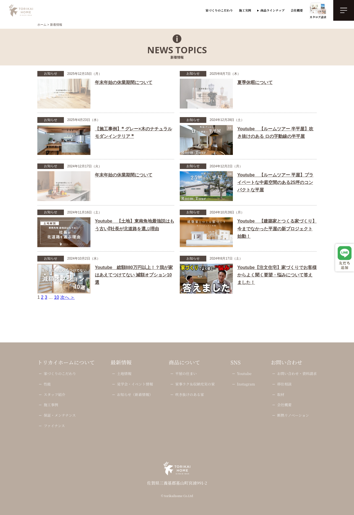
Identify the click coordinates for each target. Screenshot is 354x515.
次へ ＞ (67, 297)
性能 (47, 384)
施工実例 (245, 10)
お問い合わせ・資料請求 (297, 373)
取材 (280, 394)
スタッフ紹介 (54, 394)
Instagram (246, 384)
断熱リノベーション (293, 415)
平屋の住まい (186, 373)
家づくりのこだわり (219, 10)
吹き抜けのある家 (189, 394)
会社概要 (297, 10)
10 (56, 297)
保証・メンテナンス (60, 415)
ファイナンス (54, 425)
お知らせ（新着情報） (135, 394)
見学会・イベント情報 (135, 384)
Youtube (244, 373)
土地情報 (124, 373)
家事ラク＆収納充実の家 (195, 384)
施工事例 (51, 404)
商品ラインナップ (273, 10)
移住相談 (284, 384)
